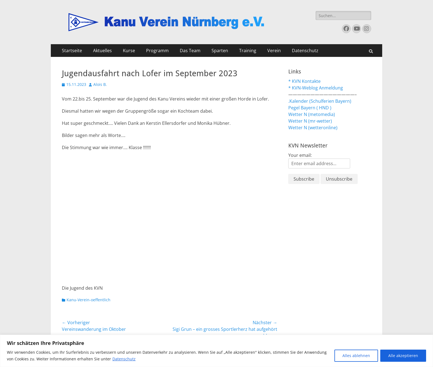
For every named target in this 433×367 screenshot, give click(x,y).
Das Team (190, 50)
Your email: (300, 155)
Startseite (72, 50)
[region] (216, 351)
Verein (274, 50)
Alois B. (100, 84)
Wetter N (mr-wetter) (310, 121)
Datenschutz (124, 358)
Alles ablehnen (356, 355)
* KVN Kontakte (304, 81)
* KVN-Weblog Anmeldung (315, 88)
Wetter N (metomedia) (311, 114)
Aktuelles (102, 50)
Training (247, 50)
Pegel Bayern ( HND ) (309, 108)
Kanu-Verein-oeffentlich (88, 299)
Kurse (129, 50)
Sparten (220, 50)
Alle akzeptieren (403, 355)
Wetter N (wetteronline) (312, 128)
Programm (157, 50)
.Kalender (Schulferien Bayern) (319, 101)
